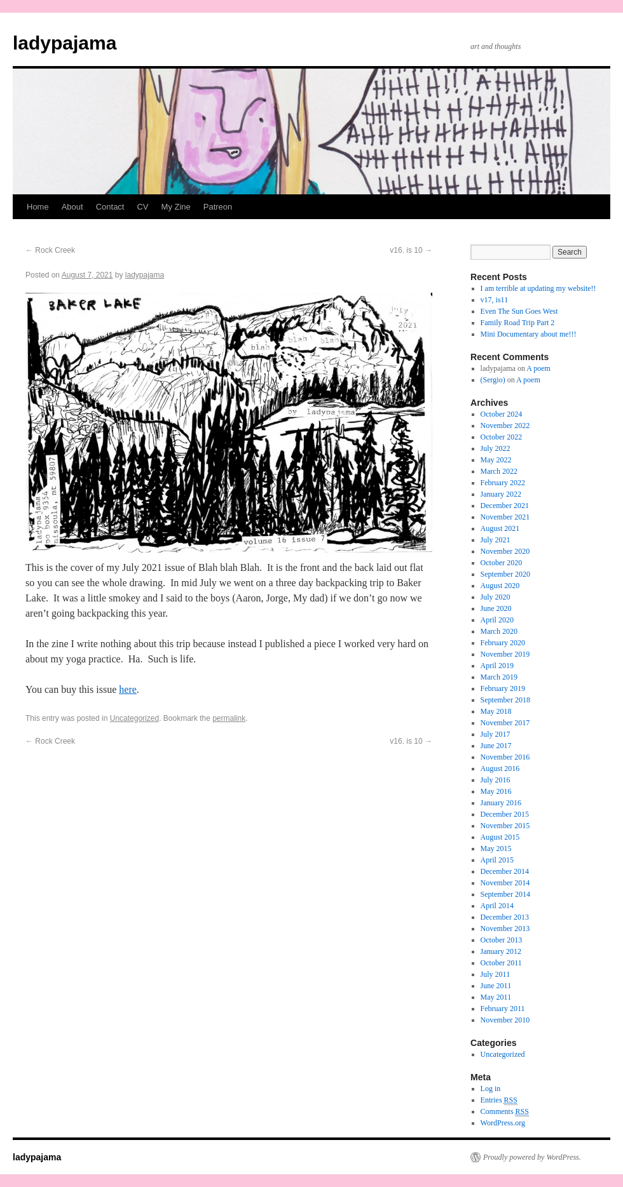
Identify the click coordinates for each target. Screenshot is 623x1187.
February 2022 (503, 482)
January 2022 (501, 494)
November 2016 (505, 757)
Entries (499, 1100)
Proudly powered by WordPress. (532, 1157)
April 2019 (497, 665)
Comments (505, 1112)
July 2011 (495, 974)
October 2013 (502, 940)
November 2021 (505, 517)
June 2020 (496, 608)
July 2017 (495, 734)
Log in (491, 1088)
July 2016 (495, 779)
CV (142, 206)
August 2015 (500, 837)
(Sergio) (493, 379)
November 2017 (505, 722)
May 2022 (496, 459)
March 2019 (499, 677)
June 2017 (496, 745)
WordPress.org (503, 1122)
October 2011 (501, 962)
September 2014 (505, 894)
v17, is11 (495, 299)
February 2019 (503, 688)
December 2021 (505, 505)
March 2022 (499, 471)
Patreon (218, 206)
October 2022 (502, 437)
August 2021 (500, 528)
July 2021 (495, 539)
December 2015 (505, 814)
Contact (110, 206)
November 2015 (505, 825)
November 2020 (505, 551)
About (72, 206)
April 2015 (497, 859)
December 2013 (505, 917)
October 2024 (502, 414)
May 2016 (496, 791)
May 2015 (496, 848)
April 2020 (497, 619)
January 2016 (501, 802)
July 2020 (495, 597)
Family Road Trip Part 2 (518, 322)
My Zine (176, 206)
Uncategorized (134, 718)
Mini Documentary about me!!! (529, 334)
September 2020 (505, 574)
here (128, 689)
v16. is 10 (411, 250)
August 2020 (500, 585)
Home (38, 206)
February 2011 (503, 1008)
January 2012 (501, 951)
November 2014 (505, 882)
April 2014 (497, 905)
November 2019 (505, 654)
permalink (228, 718)
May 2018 (496, 711)
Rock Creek (50, 250)
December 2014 (505, 871)
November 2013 (505, 928)
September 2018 (505, 699)
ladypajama (64, 42)
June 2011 (496, 985)
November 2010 (505, 1020)
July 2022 (495, 448)
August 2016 (500, 768)
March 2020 (499, 631)
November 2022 (505, 425)
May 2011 (496, 997)
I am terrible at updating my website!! (538, 288)
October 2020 (502, 562)
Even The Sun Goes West (519, 311)
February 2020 (503, 642)
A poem (538, 368)
